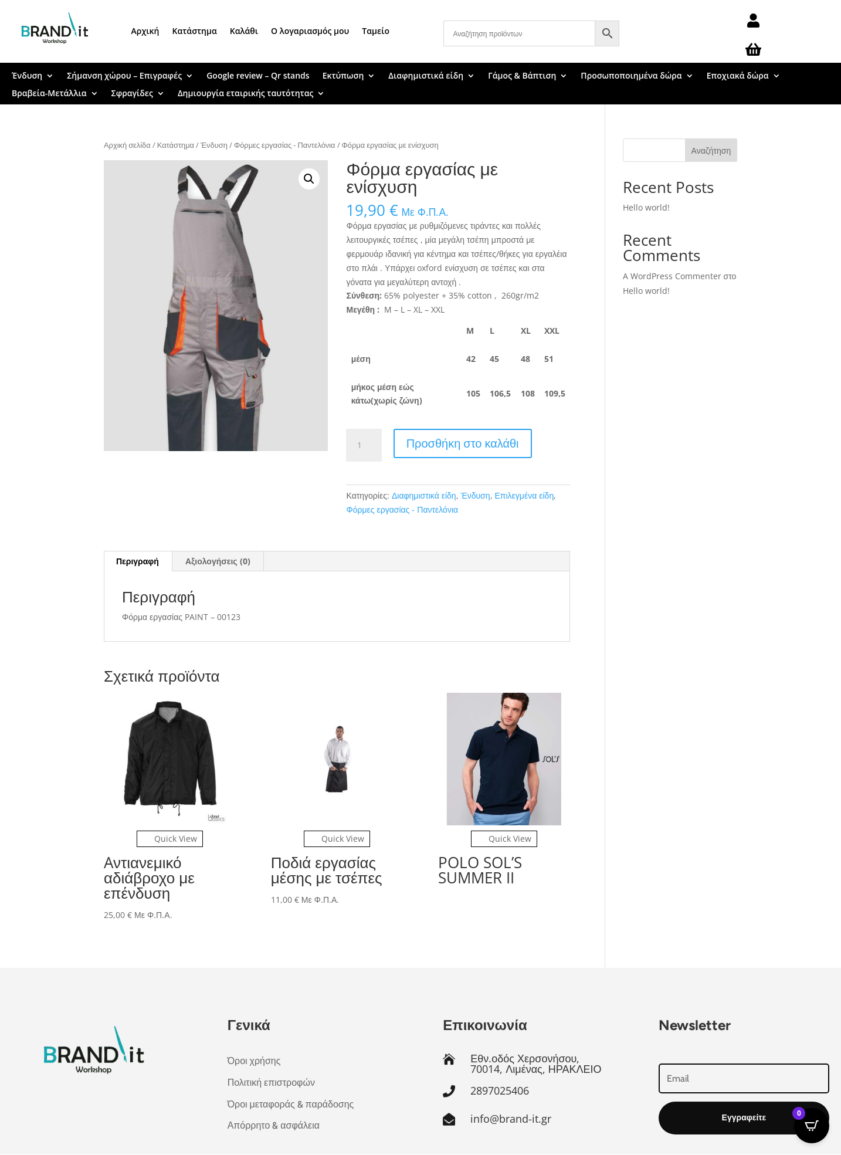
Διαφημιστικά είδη (425, 76)
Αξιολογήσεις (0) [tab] (217, 561)
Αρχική (145, 30)
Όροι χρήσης (254, 1060)
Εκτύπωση (343, 76)
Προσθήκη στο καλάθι (462, 443)
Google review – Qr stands (257, 76)
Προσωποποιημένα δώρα (631, 76)
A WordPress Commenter (672, 276)
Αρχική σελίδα (127, 145)
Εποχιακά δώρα (738, 76)
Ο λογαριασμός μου (310, 30)
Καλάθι (244, 30)
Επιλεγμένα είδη (524, 495)
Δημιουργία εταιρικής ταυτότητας (245, 94)
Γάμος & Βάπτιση (522, 76)
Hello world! (646, 207)
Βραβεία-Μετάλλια (49, 94)
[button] (309, 178)
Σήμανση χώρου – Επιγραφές (124, 76)
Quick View (170, 838)
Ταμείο (375, 30)
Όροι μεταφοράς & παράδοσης (291, 1104)
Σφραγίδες (132, 94)
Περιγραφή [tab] (137, 561)
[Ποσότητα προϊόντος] (363, 445)
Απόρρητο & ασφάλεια (274, 1125)
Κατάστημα (194, 30)
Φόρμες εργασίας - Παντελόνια (284, 145)
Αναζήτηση (711, 150)
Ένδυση (27, 76)
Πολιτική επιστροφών (271, 1082)
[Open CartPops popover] (811, 1125)
